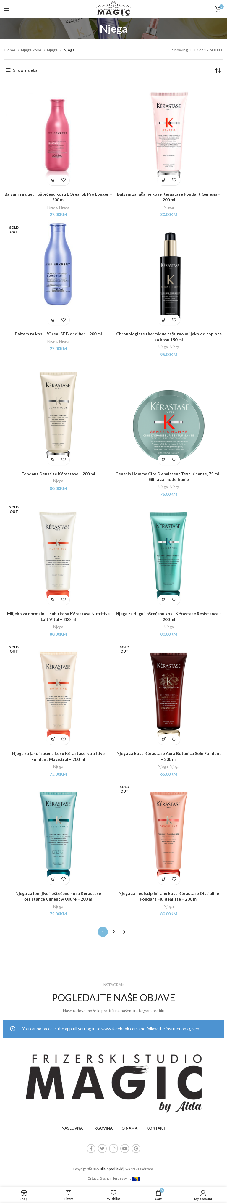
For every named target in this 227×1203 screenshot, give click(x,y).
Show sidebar (26, 70)
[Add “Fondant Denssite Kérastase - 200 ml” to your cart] (53, 460)
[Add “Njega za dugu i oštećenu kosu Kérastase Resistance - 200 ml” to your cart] (163, 600)
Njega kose (31, 49)
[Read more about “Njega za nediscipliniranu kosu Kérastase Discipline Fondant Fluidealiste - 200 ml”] (163, 879)
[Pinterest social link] (136, 1148)
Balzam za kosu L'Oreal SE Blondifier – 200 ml (58, 333)
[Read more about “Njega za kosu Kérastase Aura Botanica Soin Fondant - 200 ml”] (163, 739)
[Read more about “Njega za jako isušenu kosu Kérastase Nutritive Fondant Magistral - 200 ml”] (53, 739)
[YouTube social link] (124, 1148)
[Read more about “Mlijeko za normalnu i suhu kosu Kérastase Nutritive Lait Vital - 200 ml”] (53, 600)
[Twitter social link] (102, 1148)
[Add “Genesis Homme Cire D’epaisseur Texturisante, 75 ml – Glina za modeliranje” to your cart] (163, 460)
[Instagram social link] (113, 1148)
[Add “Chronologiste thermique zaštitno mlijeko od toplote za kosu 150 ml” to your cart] (163, 320)
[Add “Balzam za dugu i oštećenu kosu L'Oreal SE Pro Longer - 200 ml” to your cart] (53, 180)
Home (10, 49)
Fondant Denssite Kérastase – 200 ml (58, 473)
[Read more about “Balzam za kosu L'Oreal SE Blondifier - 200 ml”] (53, 320)
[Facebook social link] (91, 1148)
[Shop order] (218, 70)
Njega (53, 49)
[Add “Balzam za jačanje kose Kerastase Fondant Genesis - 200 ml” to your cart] (163, 180)
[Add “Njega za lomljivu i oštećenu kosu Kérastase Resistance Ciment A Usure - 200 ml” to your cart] (53, 879)
